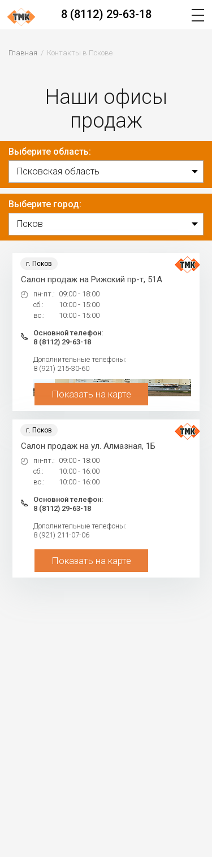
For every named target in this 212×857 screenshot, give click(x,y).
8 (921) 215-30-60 (61, 368)
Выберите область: (49, 151)
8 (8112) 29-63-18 (106, 14)
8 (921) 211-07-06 (61, 535)
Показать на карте (91, 394)
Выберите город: (44, 204)
